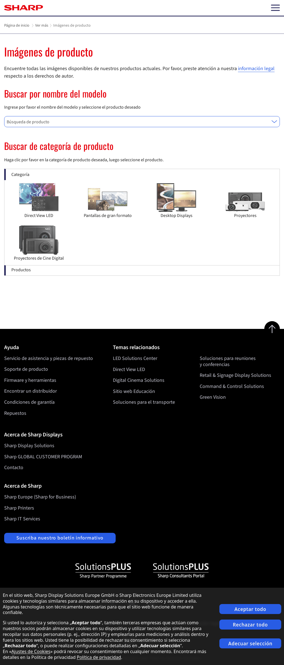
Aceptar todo (250, 609)
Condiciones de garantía (29, 402)
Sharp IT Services (22, 518)
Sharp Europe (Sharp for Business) (40, 496)
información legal (256, 68)
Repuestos (15, 413)
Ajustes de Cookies (30, 651)
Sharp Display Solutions (29, 445)
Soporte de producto (26, 369)
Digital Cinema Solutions (138, 380)
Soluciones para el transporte (144, 402)
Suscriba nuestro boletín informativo (59, 537)
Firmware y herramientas (30, 380)
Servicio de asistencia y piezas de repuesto (48, 358)
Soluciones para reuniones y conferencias (228, 361)
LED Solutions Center (135, 358)
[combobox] (142, 121)
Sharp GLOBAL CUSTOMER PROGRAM (43, 456)
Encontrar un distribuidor (30, 391)
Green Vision (213, 397)
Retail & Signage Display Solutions (235, 375)
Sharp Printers (19, 508)
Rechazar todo (250, 624)
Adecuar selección (250, 643)
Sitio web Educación (134, 391)
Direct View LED (129, 369)
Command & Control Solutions (232, 386)
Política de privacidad (99, 657)
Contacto (13, 467)
